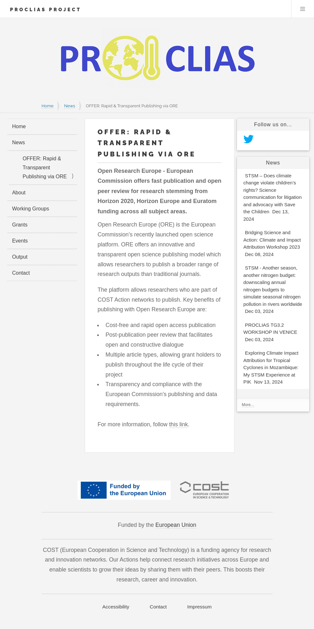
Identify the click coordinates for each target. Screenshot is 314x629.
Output (20, 257)
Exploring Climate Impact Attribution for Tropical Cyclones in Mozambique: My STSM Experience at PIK (271, 368)
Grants (20, 224)
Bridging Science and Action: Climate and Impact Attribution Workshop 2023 (272, 244)
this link (178, 424)
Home (48, 105)
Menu (303, 9)
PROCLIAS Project (45, 9)
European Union (176, 525)
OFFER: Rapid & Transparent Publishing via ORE (44, 167)
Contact (21, 273)
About (19, 192)
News (69, 105)
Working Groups (30, 208)
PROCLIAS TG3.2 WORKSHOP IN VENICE (270, 333)
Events (20, 241)
